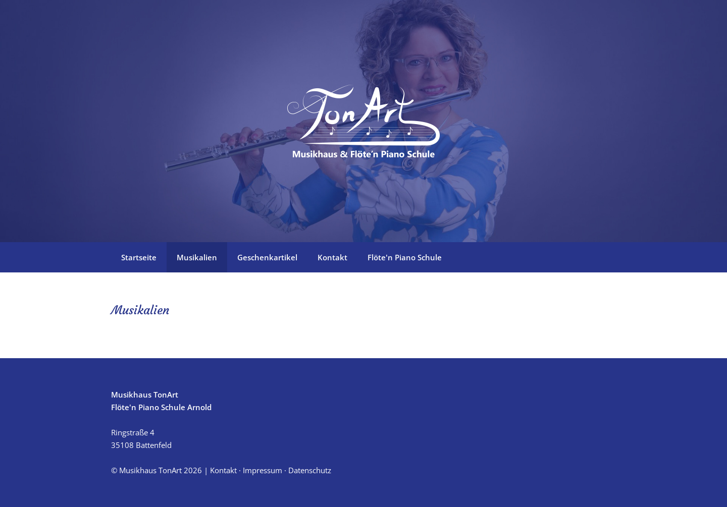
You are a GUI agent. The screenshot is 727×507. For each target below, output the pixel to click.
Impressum (262, 470)
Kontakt (332, 257)
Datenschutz (309, 470)
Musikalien (197, 257)
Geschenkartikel (267, 257)
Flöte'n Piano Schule (405, 257)
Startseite (139, 257)
